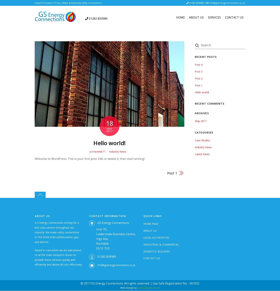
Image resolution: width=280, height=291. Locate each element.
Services (214, 17)
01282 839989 (106, 257)
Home (180, 17)
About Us (196, 17)
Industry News (117, 151)
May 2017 (200, 121)
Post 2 (199, 78)
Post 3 (199, 71)
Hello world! (109, 143)
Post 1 (172, 173)
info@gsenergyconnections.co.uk (227, 3)
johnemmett (97, 151)
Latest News (202, 154)
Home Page (151, 224)
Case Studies (202, 140)
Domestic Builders (156, 251)
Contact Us (234, 17)
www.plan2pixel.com (149, 288)
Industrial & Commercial (161, 244)
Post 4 (199, 64)
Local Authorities (156, 237)
